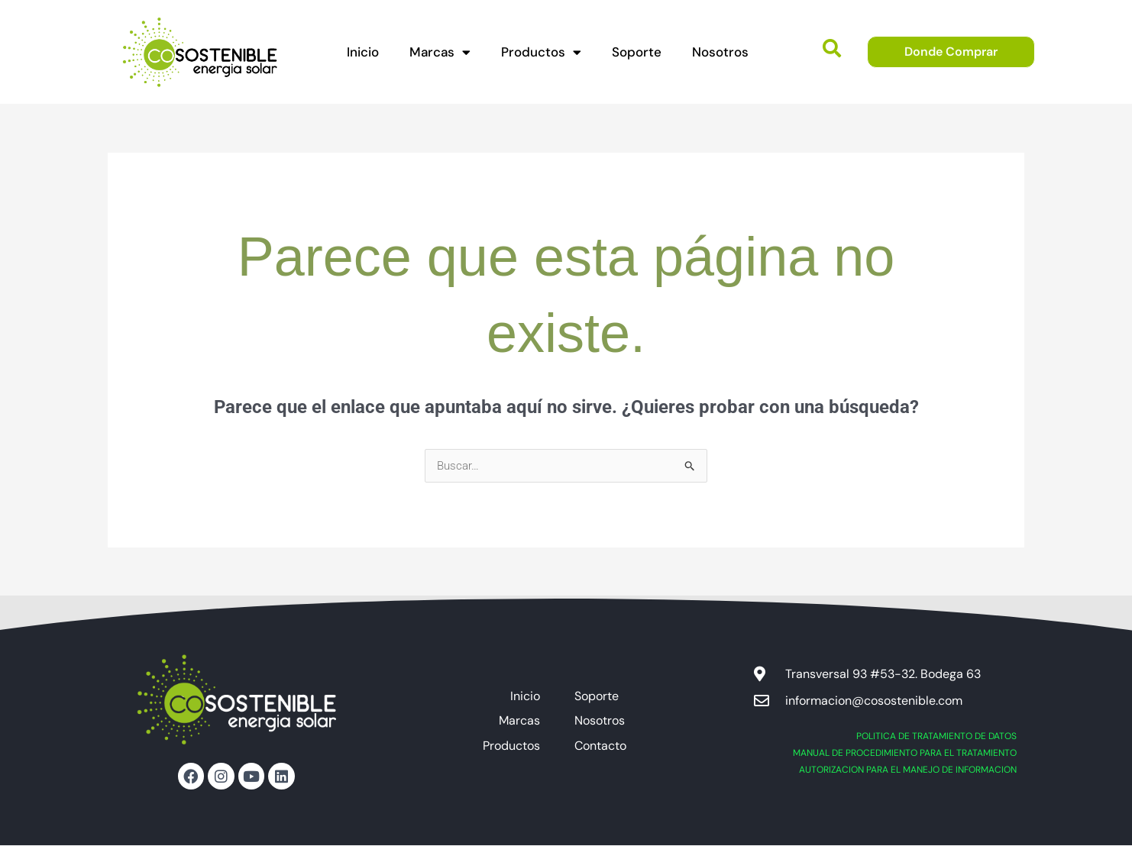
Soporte (636, 52)
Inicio (363, 52)
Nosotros (720, 52)
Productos (541, 52)
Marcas (440, 52)
